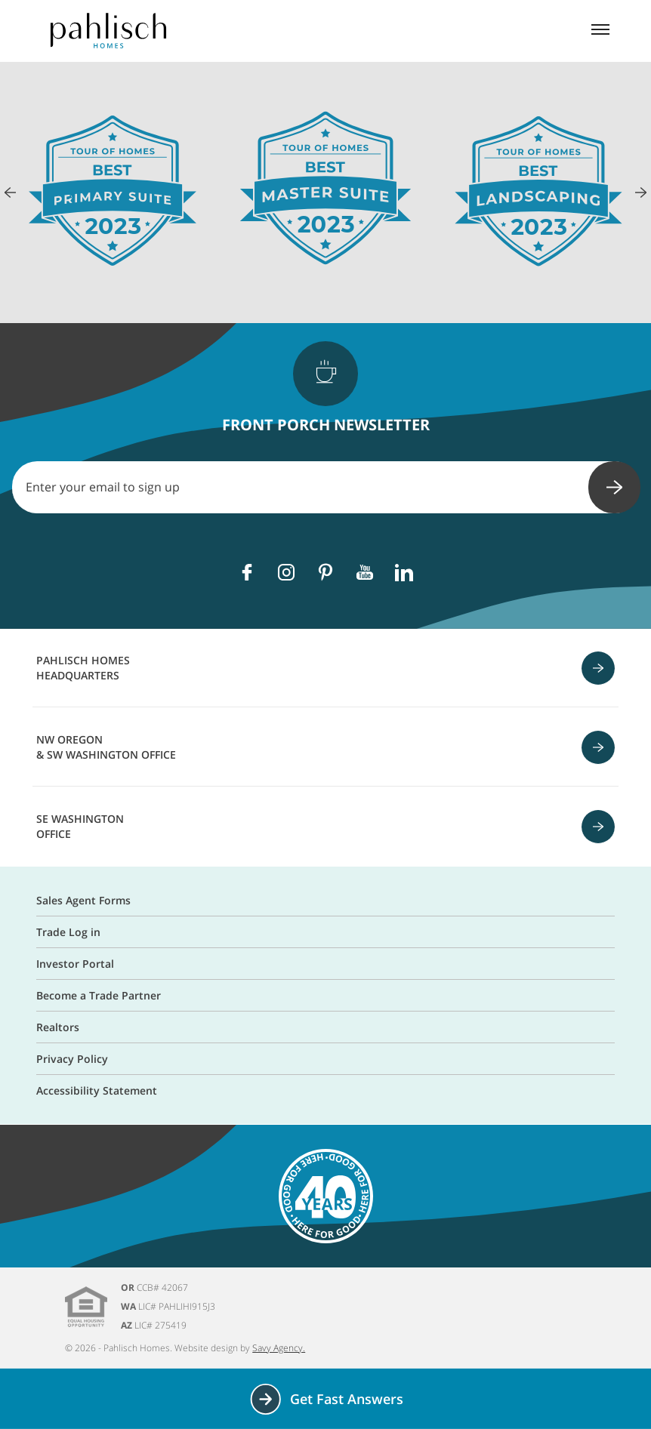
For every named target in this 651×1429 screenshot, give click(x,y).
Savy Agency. (278, 1347)
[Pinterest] (325, 572)
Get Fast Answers (325, 1399)
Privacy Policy (72, 1059)
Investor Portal (75, 963)
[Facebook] (247, 572)
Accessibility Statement (96, 1090)
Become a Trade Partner (98, 995)
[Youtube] (364, 572)
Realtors (57, 1027)
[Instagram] (286, 572)
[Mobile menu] (600, 31)
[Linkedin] (404, 572)
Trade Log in (68, 932)
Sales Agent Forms (83, 900)
